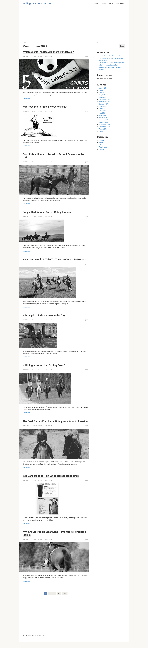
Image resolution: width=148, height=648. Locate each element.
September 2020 (104, 127)
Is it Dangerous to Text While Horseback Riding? (53, 482)
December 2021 (104, 99)
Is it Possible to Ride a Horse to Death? (47, 106)
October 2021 (103, 104)
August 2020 (103, 129)
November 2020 (104, 124)
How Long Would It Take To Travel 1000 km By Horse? (52, 261)
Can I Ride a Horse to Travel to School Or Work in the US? (54, 156)
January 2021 (103, 122)
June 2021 (102, 111)
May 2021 (102, 113)
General (40, 56)
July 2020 (102, 131)
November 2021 (104, 102)
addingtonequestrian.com (38, 3)
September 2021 (104, 106)
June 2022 (102, 93)
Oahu (111, 3)
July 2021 (102, 108)
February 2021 (104, 120)
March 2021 (103, 118)
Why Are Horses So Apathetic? (109, 65)
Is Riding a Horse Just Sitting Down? (46, 368)
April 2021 (102, 115)
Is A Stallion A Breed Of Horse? (109, 56)
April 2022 (102, 97)
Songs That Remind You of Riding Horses (49, 212)
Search (99, 43)
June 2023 (102, 88)
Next (64, 599)
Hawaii (96, 3)
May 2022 (102, 95)
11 (59, 599)
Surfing (104, 3)
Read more (26, 98)
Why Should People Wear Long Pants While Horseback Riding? (50, 539)
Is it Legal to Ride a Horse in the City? (46, 318)
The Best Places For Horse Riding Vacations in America (52, 426)
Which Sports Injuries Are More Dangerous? (51, 51)
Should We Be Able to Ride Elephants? (111, 63)
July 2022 (102, 90)
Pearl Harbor (120, 3)
